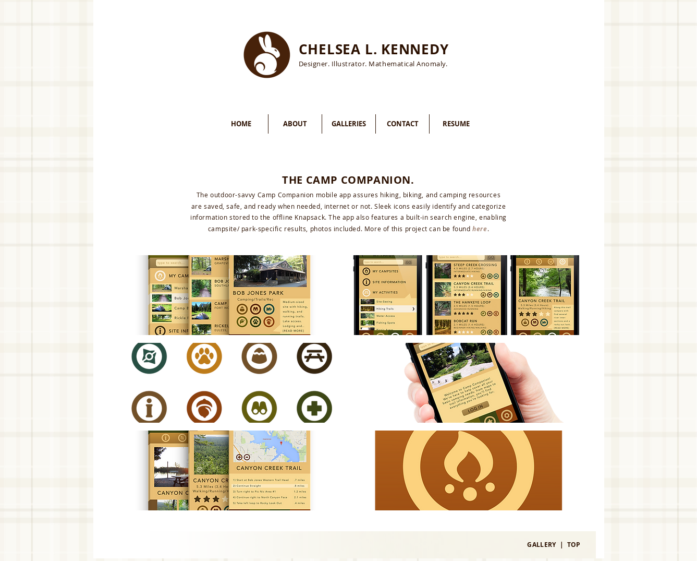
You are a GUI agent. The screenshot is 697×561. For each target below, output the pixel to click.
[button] (231, 295)
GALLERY (541, 544)
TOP (574, 544)
